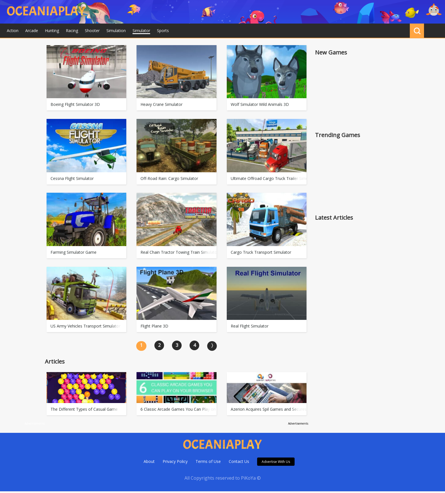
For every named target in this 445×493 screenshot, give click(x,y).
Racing (72, 30)
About (149, 463)
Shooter (92, 30)
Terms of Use (208, 463)
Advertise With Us (276, 463)
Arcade (31, 30)
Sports (163, 30)
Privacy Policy (175, 463)
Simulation (116, 30)
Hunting (52, 30)
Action (12, 30)
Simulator (141, 30)
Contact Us (239, 463)
